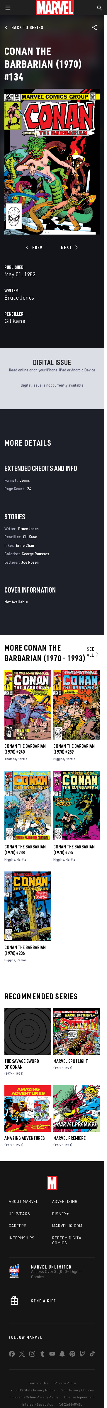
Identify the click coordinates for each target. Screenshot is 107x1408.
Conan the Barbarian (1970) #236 (25, 950)
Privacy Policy (65, 1383)
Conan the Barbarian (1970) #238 (25, 849)
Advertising (65, 1201)
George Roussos (35, 553)
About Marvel (23, 1201)
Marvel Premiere (69, 1138)
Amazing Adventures (24, 1138)
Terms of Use (38, 1383)
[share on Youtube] (52, 1355)
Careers (18, 1225)
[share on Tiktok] (92, 1355)
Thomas (10, 759)
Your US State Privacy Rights (33, 1390)
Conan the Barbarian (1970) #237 (74, 849)
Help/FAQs (19, 1213)
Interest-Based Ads (37, 1404)
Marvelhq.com (67, 1225)
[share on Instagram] (32, 1355)
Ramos (22, 960)
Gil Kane (14, 320)
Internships (22, 1238)
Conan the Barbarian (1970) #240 (25, 749)
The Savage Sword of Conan (21, 1064)
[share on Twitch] (82, 1355)
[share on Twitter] (22, 1355)
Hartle (22, 759)
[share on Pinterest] (72, 1355)
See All (93, 652)
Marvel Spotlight (70, 1061)
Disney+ (60, 1213)
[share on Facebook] (12, 1355)
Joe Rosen (30, 562)
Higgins (58, 759)
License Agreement (79, 1397)
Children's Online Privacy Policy (33, 1397)
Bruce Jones (19, 297)
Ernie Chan (25, 545)
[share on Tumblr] (42, 1355)
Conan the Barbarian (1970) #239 (74, 749)
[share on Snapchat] (62, 1355)
